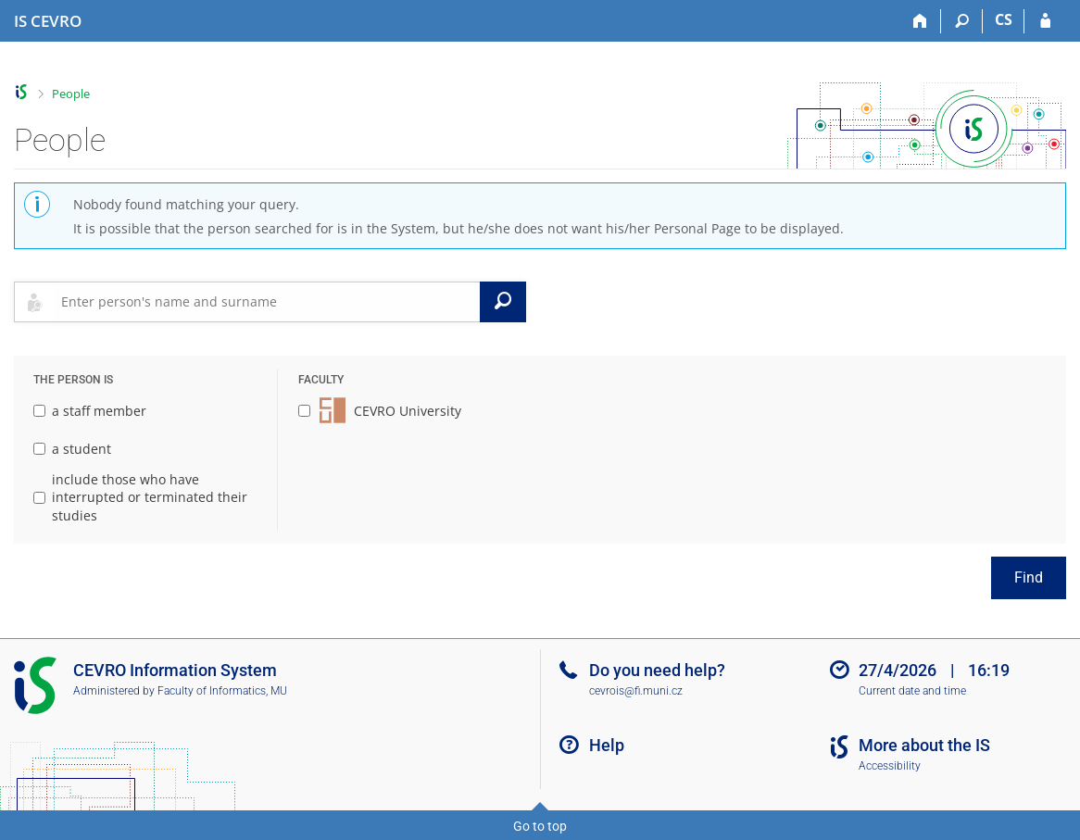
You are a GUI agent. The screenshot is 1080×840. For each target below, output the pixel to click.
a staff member (89, 411)
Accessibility (890, 765)
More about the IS (924, 745)
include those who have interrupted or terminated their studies (140, 497)
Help (606, 745)
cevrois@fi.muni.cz (636, 690)
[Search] (962, 21)
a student (72, 449)
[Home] (920, 21)
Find (1028, 577)
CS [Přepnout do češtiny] (1003, 19)
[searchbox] (267, 302)
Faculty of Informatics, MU (222, 690)
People (71, 93)
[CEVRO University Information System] (48, 21)
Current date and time (912, 690)
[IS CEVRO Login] (1045, 21)
